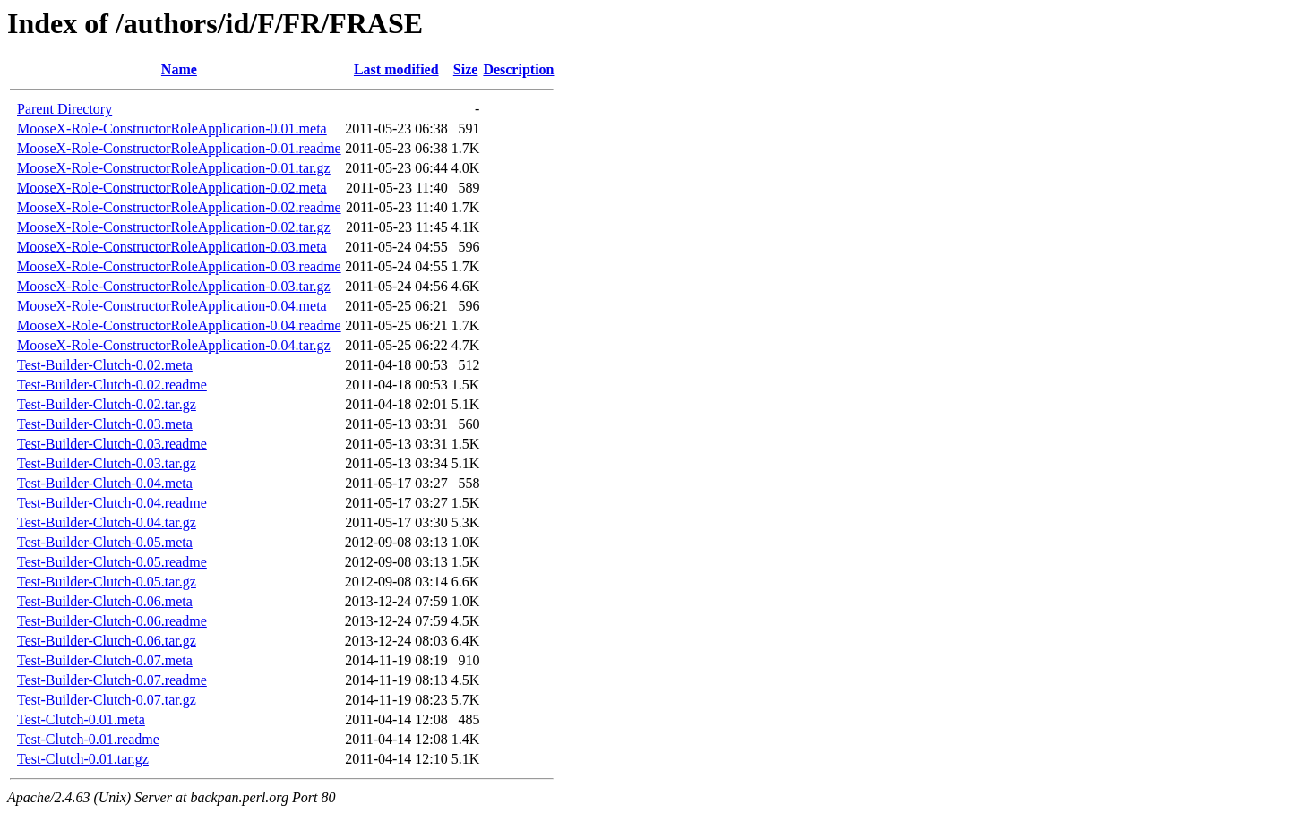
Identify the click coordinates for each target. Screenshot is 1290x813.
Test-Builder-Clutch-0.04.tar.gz (106, 522)
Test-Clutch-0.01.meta (81, 719)
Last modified (396, 69)
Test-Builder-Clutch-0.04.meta (105, 483)
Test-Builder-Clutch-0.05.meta (105, 542)
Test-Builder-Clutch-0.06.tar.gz (106, 640)
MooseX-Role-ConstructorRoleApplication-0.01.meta (172, 128)
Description (518, 69)
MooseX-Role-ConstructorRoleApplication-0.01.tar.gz (174, 167)
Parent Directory (64, 108)
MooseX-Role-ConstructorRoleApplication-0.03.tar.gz (174, 286)
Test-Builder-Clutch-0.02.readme (112, 384)
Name (179, 69)
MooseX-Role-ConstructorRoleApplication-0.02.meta (172, 187)
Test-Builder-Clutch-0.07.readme (112, 680)
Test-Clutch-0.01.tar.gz (83, 758)
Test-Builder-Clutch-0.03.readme (112, 443)
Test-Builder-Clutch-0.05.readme (112, 561)
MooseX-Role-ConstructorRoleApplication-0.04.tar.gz (174, 345)
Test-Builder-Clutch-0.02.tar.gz (106, 404)
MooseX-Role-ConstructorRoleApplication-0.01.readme (179, 148)
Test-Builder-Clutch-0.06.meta (105, 601)
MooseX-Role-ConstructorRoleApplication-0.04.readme (179, 325)
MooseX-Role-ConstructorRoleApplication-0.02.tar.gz (174, 227)
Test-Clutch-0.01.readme (88, 739)
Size (465, 69)
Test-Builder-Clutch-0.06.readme (112, 621)
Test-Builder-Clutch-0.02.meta (105, 364)
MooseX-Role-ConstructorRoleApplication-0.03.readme (179, 266)
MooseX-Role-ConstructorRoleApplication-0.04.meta (172, 305)
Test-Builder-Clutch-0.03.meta (105, 424)
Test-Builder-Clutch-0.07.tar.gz (106, 699)
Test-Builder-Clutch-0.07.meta (105, 660)
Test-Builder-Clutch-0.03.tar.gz (106, 463)
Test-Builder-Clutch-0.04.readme (112, 502)
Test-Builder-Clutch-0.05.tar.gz (106, 581)
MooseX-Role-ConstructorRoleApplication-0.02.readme (179, 207)
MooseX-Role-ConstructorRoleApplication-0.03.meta (172, 246)
